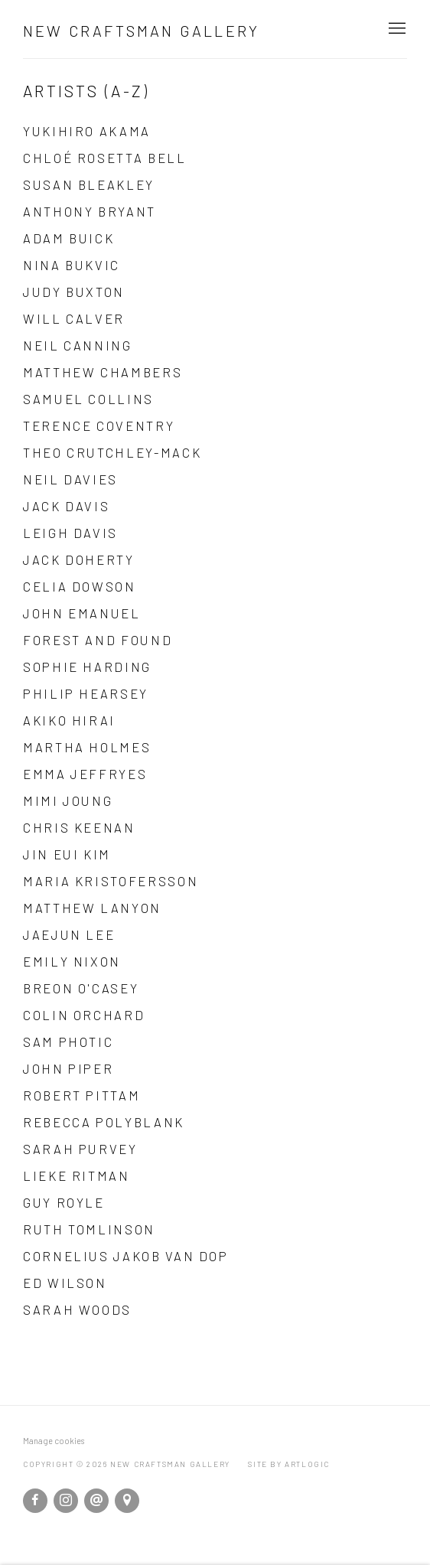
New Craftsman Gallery (141, 30)
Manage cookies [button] (53, 1441)
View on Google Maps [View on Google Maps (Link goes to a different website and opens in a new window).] (127, 1500)
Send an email (96, 1500)
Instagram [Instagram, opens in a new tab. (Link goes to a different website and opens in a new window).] (66, 1500)
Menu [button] (395, 29)
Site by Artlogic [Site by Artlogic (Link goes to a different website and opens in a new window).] (289, 1464)
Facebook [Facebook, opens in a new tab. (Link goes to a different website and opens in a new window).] (35, 1500)
